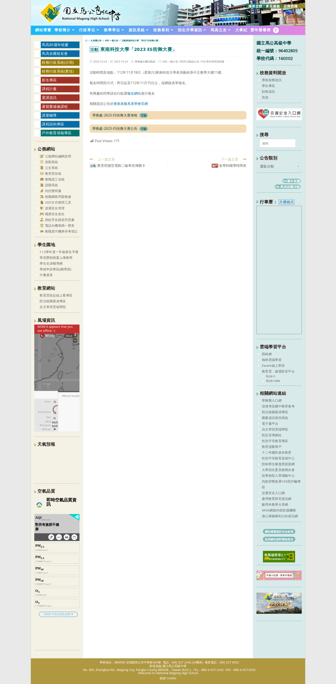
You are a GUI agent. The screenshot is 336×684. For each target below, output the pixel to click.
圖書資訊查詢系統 (275, 418)
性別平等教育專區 (275, 441)
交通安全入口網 (273, 493)
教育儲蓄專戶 (272, 446)
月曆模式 (286, 202)
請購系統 (49, 185)
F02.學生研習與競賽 (212, 61)
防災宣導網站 (272, 435)
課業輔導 (49, 115)
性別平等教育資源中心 (278, 458)
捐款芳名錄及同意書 (57, 220)
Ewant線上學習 (273, 365)
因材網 (267, 354)
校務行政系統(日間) (58, 62)
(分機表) (197, 662)
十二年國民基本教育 (276, 452)
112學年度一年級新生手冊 (59, 252)
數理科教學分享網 (275, 504)
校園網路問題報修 (55, 196)
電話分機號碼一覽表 (57, 225)
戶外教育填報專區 (56, 132)
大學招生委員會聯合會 (278, 470)
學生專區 (268, 85)
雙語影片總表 (273, 380)
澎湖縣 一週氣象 (57, 465)
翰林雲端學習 (272, 360)
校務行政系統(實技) (58, 71)
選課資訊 (49, 97)
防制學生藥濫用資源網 (278, 464)
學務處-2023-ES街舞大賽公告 (114, 128)
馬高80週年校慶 (55, 44)
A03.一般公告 (170, 61)
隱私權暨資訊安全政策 (279, 531)
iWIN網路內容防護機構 (279, 510)
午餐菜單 (46, 275)
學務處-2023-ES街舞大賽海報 (114, 115)
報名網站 (134, 93)
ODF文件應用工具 (55, 202)
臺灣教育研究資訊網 (276, 498)
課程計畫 (49, 88)
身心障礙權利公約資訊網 (280, 516)
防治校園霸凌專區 (53, 301)
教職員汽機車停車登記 (59, 231)
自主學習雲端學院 (53, 307)
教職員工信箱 (52, 179)
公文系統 (49, 167)
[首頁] (86, 40)
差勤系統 (49, 162)
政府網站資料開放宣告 (279, 539)
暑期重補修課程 (55, 106)
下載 (143, 115)
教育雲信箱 (50, 173)
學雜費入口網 (272, 400)
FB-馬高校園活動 (287, 187)
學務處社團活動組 (145, 61)
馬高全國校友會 (55, 53)
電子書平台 (270, 423)
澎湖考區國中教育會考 (278, 406)
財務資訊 (268, 91)
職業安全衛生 (52, 214)
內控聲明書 (50, 191)
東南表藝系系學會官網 (131, 103)
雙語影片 (271, 376)
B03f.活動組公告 (189, 61)
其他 (265, 97)
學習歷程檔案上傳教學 (56, 257)
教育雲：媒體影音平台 (278, 371)
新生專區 (49, 79)
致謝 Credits (168, 678)
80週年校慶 (291, 181)
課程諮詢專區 (53, 124)
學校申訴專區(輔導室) (55, 269)
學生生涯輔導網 (51, 263)
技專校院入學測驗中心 (278, 475)
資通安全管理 (52, 208)
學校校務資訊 (272, 80)
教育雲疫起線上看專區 (56, 295)
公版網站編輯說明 (55, 156)
